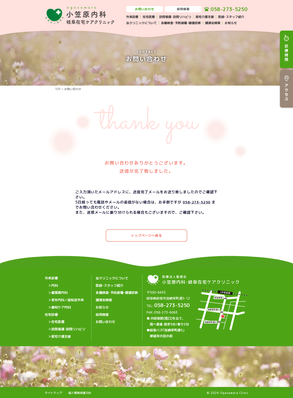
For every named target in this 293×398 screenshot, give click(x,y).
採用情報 (183, 9)
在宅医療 (149, 16)
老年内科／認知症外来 (67, 297)
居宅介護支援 (205, 16)
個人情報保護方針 (79, 392)
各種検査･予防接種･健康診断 (181, 22)
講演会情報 (212, 22)
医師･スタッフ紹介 (231, 16)
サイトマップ (53, 392)
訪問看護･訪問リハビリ (175, 16)
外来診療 (132, 16)
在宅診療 (51, 310)
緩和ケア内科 (61, 304)
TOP (58, 89)
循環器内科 (59, 291)
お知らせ (231, 22)
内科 (54, 284)
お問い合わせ (144, 9)
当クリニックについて (141, 22)
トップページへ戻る (146, 235)
